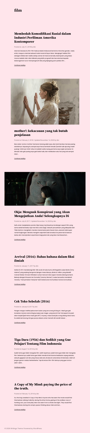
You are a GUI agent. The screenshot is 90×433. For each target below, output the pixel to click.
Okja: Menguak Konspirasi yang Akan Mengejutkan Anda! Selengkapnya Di (42, 214)
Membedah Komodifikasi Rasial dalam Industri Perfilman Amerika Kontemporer (42, 38)
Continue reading (19, 65)
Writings (14, 428)
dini (34, 47)
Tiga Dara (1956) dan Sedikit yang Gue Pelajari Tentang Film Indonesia (42, 342)
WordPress (37, 428)
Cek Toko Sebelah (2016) (32, 301)
